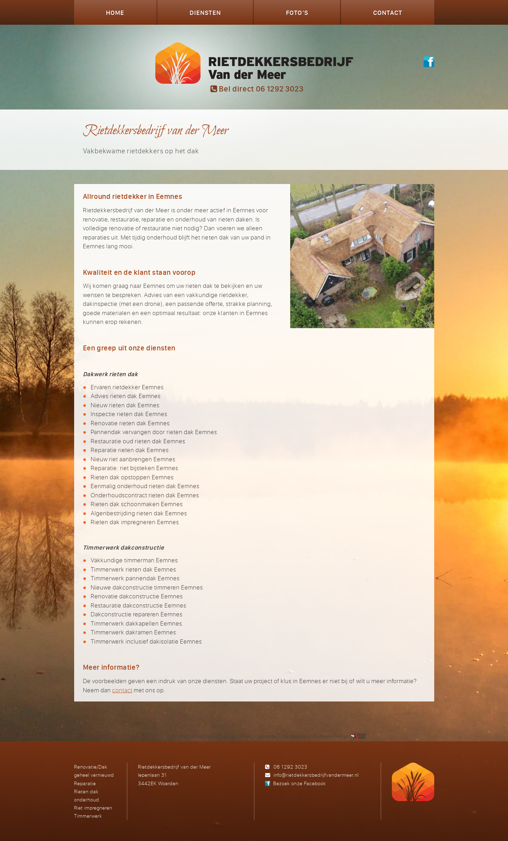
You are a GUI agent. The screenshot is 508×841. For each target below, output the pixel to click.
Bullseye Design (331, 736)
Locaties (267, 736)
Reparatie (85, 783)
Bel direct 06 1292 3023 (257, 89)
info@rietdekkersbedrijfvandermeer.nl (316, 774)
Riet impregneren (93, 807)
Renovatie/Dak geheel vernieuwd (94, 770)
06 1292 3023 (290, 766)
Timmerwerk (88, 815)
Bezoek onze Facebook (299, 783)
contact (122, 690)
